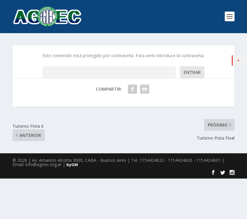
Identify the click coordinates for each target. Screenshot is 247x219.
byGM (72, 164)
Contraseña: (109, 72)
